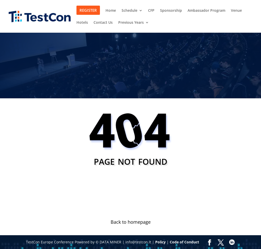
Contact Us (103, 23)
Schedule (129, 11)
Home (111, 11)
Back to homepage (131, 222)
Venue (236, 11)
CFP (151, 11)
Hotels (82, 23)
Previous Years (131, 23)
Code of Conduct (184, 242)
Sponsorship (171, 11)
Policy (160, 242)
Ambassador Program (206, 11)
